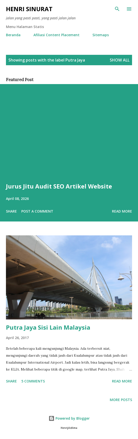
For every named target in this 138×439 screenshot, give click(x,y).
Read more (122, 211)
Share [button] (11, 211)
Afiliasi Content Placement (56, 34)
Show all (120, 60)
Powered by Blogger (69, 418)
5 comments (33, 381)
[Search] (117, 9)
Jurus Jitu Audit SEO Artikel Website (59, 186)
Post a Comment (37, 211)
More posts (121, 399)
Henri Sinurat (29, 9)
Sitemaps (100, 34)
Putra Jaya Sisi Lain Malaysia (48, 327)
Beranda (13, 34)
